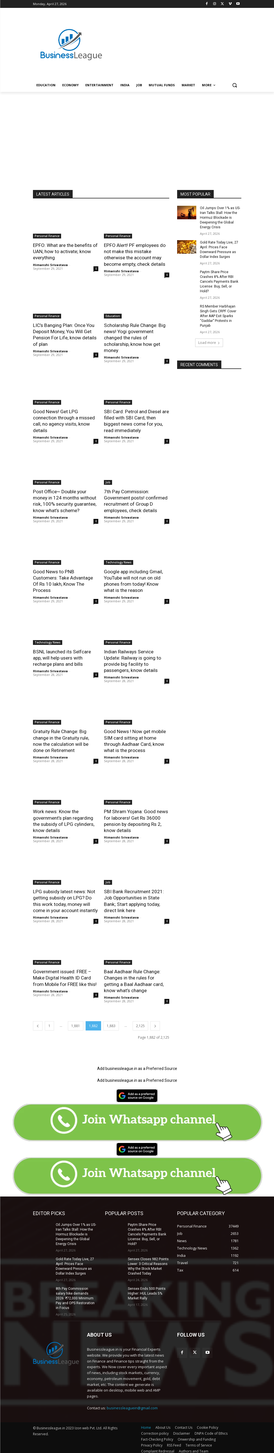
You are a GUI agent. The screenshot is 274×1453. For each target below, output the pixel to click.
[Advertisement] (175, 38)
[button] (234, 85)
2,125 (140, 1023)
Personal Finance (47, 236)
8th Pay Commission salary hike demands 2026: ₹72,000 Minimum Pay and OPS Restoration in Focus (75, 1295)
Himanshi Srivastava (50, 264)
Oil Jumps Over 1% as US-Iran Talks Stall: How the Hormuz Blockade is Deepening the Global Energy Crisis (220, 217)
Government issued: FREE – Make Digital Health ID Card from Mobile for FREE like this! (64, 976)
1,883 (111, 1023)
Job (108, 481)
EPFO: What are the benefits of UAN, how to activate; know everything (65, 251)
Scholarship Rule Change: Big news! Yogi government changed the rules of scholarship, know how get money (134, 337)
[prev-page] (38, 1023)
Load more (209, 336)
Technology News (119, 561)
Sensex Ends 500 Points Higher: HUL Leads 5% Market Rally (147, 1285)
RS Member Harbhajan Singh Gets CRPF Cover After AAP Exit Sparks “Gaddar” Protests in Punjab (218, 310)
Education (113, 316)
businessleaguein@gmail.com (132, 1404)
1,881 (75, 1023)
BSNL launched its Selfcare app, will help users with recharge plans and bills (61, 656)
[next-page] (155, 1023)
